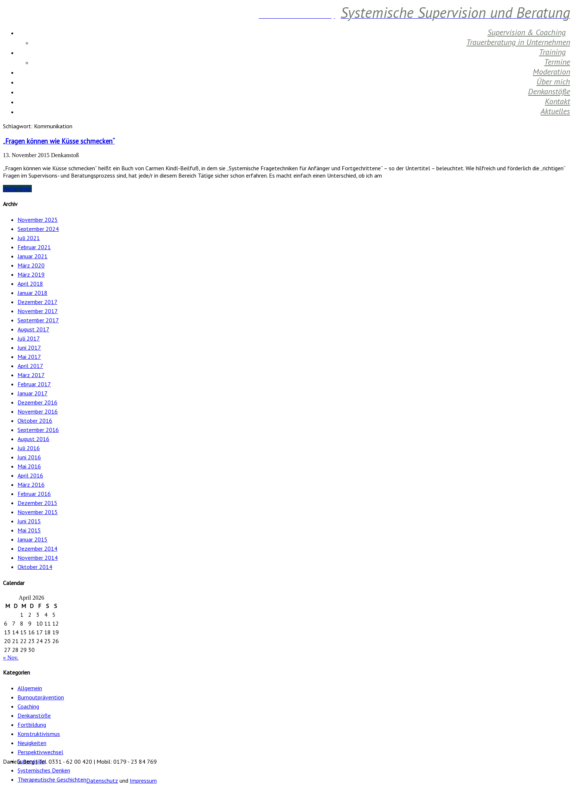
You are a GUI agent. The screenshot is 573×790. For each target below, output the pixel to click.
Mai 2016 (29, 466)
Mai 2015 (29, 530)
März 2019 (31, 274)
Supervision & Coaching (526, 32)
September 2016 (38, 429)
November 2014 (38, 557)
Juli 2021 (29, 238)
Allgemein (30, 688)
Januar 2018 (33, 292)
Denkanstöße (549, 91)
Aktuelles (555, 111)
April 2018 (30, 283)
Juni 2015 (29, 521)
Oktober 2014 (35, 566)
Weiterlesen (17, 188)
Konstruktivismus (39, 733)
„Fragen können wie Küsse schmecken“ (59, 141)
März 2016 (31, 484)
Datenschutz (102, 780)
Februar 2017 (34, 384)
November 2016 (38, 411)
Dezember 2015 (37, 502)
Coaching (28, 706)
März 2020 (31, 265)
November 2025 (38, 219)
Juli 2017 (29, 338)
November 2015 (38, 512)
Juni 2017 (29, 347)
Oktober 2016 (35, 420)
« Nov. (11, 657)
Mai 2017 (29, 356)
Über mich (553, 81)
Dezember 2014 (37, 548)
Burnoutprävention (41, 697)
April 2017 (30, 365)
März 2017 (31, 375)
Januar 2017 (33, 393)
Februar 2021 (34, 247)
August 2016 (33, 439)
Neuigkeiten (32, 743)
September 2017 (38, 320)
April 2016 (30, 475)
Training (552, 52)
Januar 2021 (33, 256)
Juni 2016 (29, 457)
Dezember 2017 (37, 301)
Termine (557, 62)
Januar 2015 (33, 539)
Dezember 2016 (37, 402)
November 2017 (38, 311)
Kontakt (557, 101)
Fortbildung (32, 724)
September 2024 (38, 228)
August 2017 (33, 329)
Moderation (551, 72)
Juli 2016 (29, 448)
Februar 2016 (34, 493)
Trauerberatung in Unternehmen (518, 42)
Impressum (143, 780)
